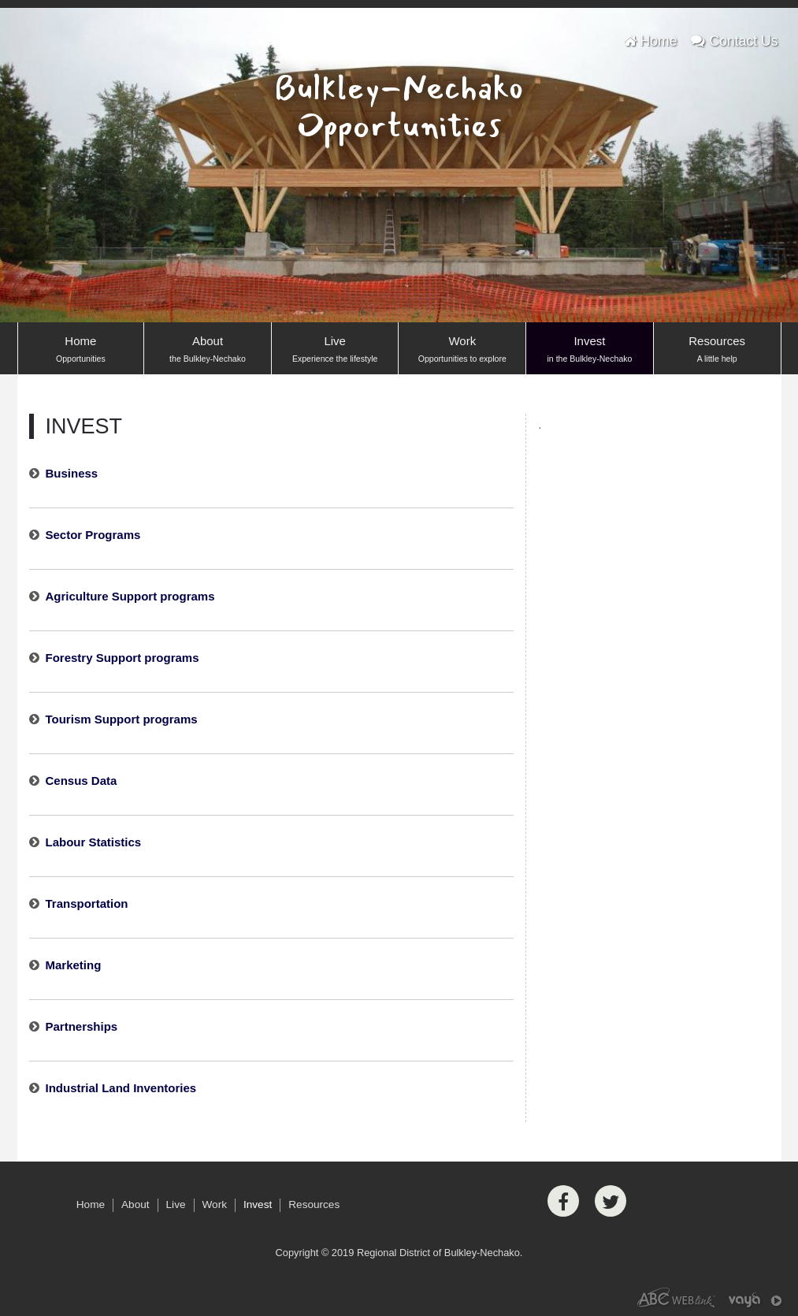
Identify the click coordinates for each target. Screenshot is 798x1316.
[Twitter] (610, 1201)
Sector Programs (93, 534)
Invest (589, 350)
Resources (717, 350)
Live (335, 350)
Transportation (87, 903)
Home (650, 41)
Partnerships (82, 1026)
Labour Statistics (94, 842)
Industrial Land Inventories (121, 1088)
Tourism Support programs (122, 719)
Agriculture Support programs (130, 596)
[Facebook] (563, 1201)
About (207, 350)
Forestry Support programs (122, 657)
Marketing (74, 965)
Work (462, 350)
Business (72, 473)
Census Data (81, 780)
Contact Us (734, 41)
